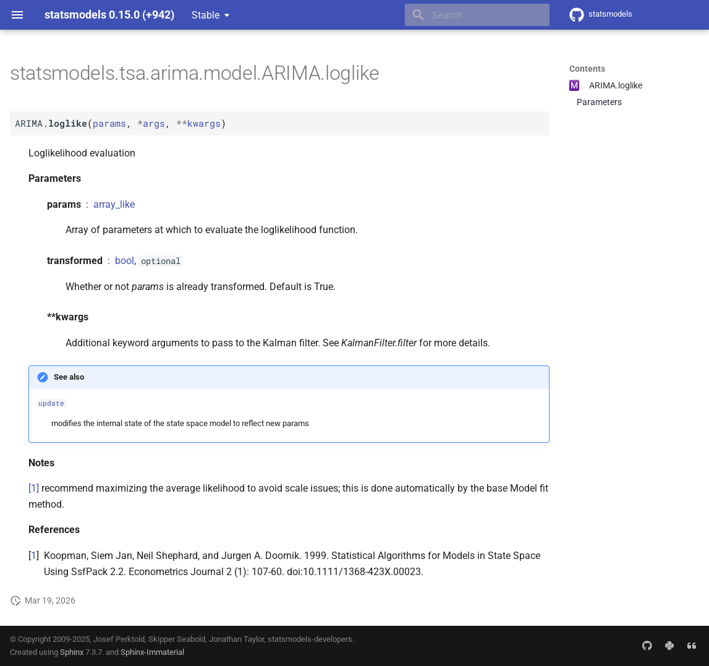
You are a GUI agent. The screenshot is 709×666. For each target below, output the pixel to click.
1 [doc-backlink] (33, 555)
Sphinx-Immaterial (152, 652)
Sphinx (71, 652)
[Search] (477, 15)
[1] (33, 488)
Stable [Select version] (205, 15)
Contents (587, 69)
